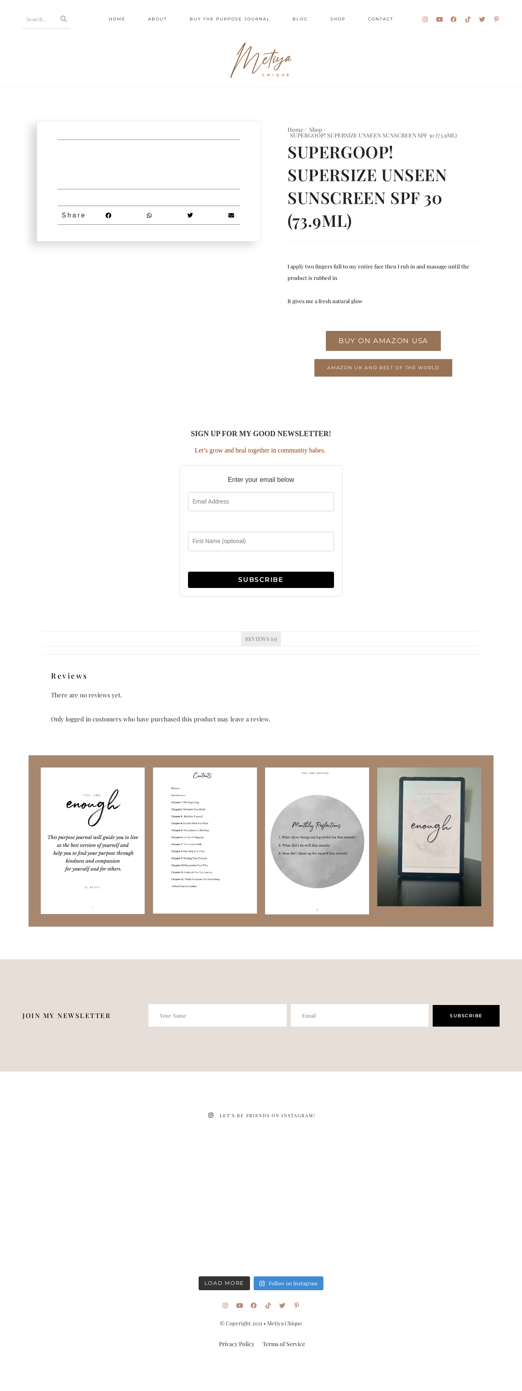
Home (117, 19)
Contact (381, 19)
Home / (297, 129)
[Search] (64, 19)
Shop (337, 19)
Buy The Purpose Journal (230, 19)
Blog (300, 19)
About (157, 19)
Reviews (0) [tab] (261, 638)
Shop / (317, 129)
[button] (109, 215)
